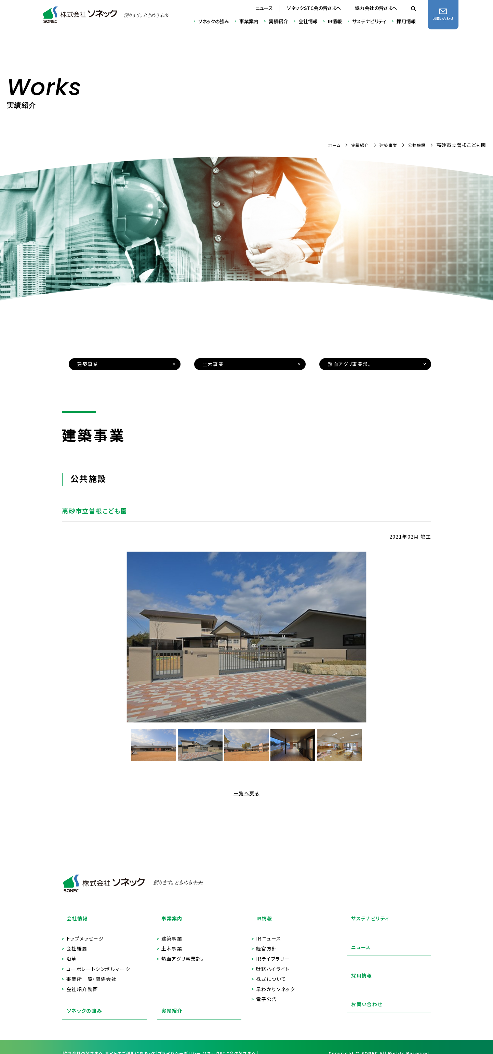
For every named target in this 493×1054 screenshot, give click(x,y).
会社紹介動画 (82, 982)
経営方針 (266, 941)
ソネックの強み (213, 21)
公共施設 (415, 144)
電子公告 (266, 992)
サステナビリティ (369, 21)
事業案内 (248, 21)
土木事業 (172, 941)
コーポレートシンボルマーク (98, 962)
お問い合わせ (362, 1000)
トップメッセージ (85, 932)
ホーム (325, 144)
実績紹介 (278, 21)
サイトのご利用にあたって (149, 1040)
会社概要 (77, 941)
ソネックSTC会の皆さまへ (314, 7)
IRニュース (268, 932)
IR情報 (335, 21)
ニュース (264, 7)
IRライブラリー (273, 952)
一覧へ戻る (246, 793)
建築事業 (384, 144)
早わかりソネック (275, 982)
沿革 (71, 952)
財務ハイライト (273, 962)
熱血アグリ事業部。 (182, 952)
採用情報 (406, 21)
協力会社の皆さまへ (376, 7)
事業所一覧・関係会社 (91, 972)
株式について (271, 972)
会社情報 (308, 21)
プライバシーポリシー (210, 1040)
